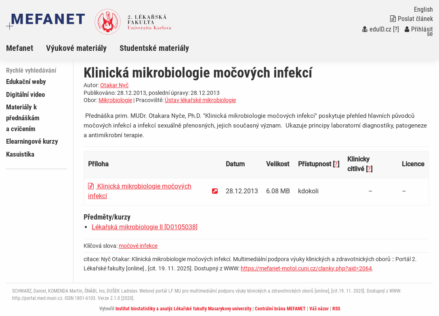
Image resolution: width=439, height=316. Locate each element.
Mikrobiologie (115, 100)
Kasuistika (20, 154)
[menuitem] (26, 48)
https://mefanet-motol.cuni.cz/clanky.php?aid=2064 (306, 268)
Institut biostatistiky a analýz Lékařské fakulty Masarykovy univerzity (183, 309)
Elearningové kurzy (32, 141)
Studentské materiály (154, 48)
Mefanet (19, 48)
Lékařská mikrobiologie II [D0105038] (144, 227)
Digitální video (25, 94)
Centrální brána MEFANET (280, 309)
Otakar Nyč (114, 85)
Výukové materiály (76, 48)
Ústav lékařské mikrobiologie (200, 100)
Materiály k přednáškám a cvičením (23, 118)
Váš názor (319, 309)
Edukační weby (26, 81)
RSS (336, 309)
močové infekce (138, 246)
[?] (396, 29)
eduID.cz (376, 29)
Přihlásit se (419, 31)
